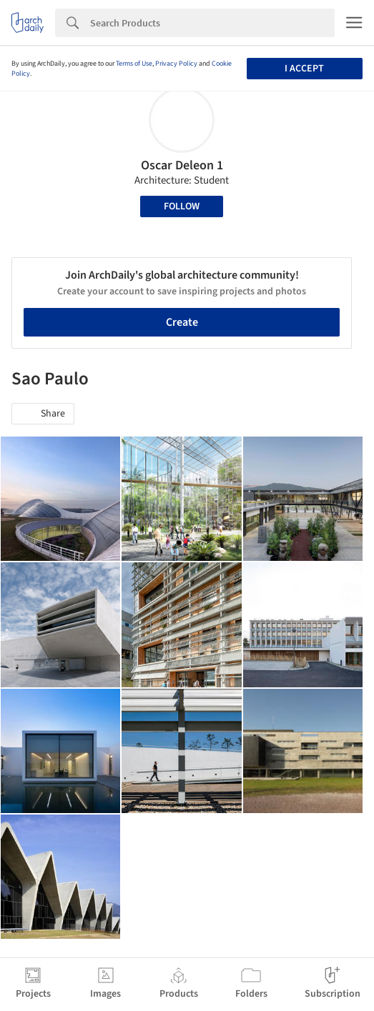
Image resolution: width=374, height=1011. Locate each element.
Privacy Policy (176, 64)
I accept (304, 68)
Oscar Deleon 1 (182, 165)
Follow (182, 206)
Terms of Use (134, 64)
